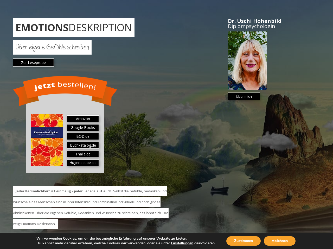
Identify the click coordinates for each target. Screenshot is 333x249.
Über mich (244, 96)
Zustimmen (243, 240)
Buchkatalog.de (83, 145)
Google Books (83, 127)
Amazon (83, 118)
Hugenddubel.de (83, 162)
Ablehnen (280, 240)
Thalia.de (83, 154)
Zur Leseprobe (33, 62)
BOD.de (82, 136)
